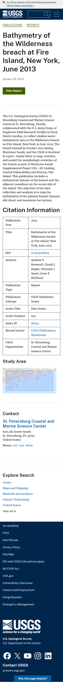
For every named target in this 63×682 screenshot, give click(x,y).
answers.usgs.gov (14, 670)
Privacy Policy (11, 547)
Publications (12, 25)
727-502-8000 (23, 445)
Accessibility (11, 525)
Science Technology (16, 499)
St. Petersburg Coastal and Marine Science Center (28, 423)
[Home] (12, 17)
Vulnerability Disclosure (18, 583)
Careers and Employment (18, 590)
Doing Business (12, 597)
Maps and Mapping (15, 488)
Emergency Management (18, 604)
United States (12, 505)
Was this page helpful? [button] (32, 678)
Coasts (7, 482)
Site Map (8, 554)
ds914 (35, 323)
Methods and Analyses (18, 493)
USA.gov (8, 575)
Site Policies (10, 540)
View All (9, 511)
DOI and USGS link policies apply (24, 561)
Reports (33, 25)
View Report (14, 90)
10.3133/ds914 (40, 252)
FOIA (6, 533)
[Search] (46, 14)
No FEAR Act (11, 568)
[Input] (39, 14)
